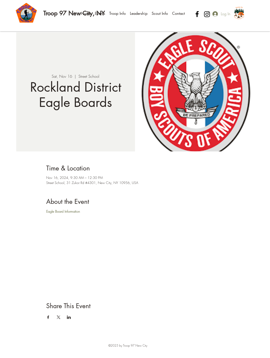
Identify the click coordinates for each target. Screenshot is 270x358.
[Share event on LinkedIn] (69, 317)
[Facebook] (197, 14)
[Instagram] (207, 14)
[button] (100, 13)
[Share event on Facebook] (48, 317)
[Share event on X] (59, 317)
